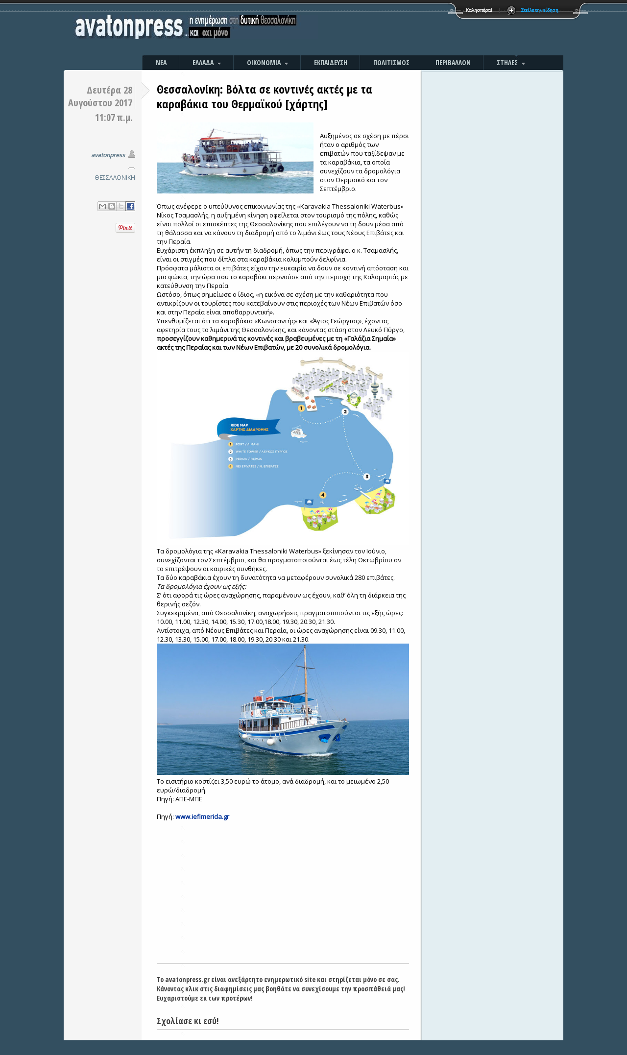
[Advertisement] (419, 29)
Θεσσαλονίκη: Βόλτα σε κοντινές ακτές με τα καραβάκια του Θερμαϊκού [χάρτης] (264, 96)
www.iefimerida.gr (202, 816)
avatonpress (108, 155)
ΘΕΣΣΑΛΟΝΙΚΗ (115, 177)
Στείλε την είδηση (539, 10)
